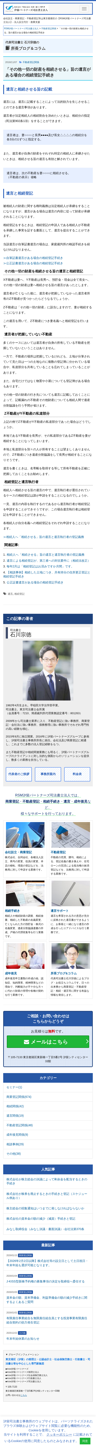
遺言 (10, 593)
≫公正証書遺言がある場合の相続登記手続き (33, 263)
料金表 (77, 774)
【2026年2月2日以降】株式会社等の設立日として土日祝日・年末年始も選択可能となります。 (47, 1263)
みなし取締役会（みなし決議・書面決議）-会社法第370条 (45, 1229)
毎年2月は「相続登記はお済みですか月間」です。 (40, 566)
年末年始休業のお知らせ (22, 1338)
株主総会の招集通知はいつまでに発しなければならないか (45, 1208)
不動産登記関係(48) (19, 1125)
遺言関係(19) (15, 1115)
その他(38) (13, 1153)
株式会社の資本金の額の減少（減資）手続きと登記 (40, 1218)
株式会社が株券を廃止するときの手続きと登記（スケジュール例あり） (46, 1196)
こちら (24, 1395)
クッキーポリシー (59, 1434)
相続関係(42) (15, 1106)
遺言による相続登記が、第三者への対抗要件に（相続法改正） (48, 560)
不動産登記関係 (31, 62)
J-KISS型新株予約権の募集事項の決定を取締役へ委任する (45, 1281)
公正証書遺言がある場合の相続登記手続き (35, 582)
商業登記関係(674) (18, 1096)
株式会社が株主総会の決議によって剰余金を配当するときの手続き (46, 1181)
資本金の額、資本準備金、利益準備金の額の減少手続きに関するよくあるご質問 (46, 1300)
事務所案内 (48, 774)
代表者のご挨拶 (18, 774)
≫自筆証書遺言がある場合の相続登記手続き (33, 258)
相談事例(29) (15, 1144)
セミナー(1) (14, 1087)
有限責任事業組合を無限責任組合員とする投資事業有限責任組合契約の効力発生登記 (46, 1320)
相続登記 (19, 593)
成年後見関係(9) (17, 1134)
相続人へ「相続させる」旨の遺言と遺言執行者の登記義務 (45, 554)
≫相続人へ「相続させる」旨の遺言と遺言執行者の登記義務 (43, 537)
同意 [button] (85, 1441)
